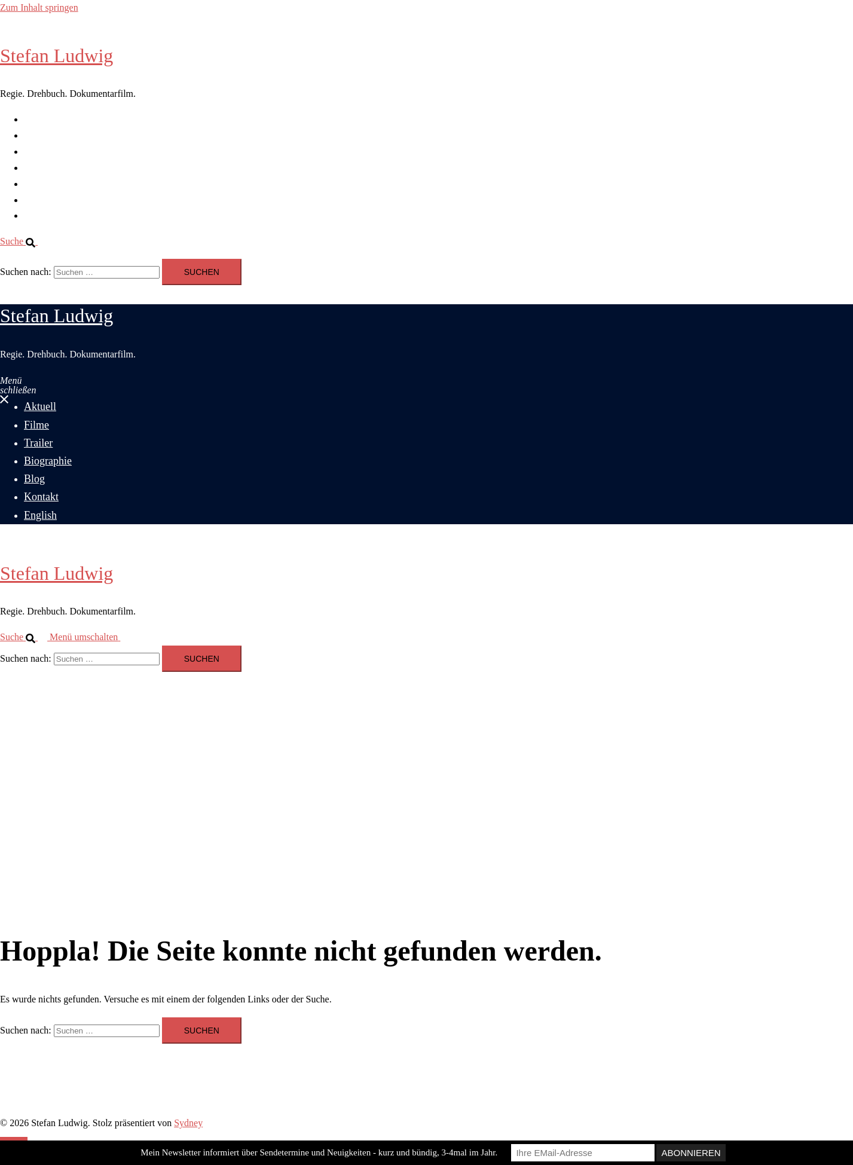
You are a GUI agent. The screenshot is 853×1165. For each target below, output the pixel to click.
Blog (33, 184)
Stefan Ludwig (56, 55)
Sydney (188, 1123)
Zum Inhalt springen (39, 7)
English (38, 215)
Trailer (37, 151)
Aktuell (38, 119)
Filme (35, 135)
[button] (23, 241)
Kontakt (39, 200)
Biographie (45, 168)
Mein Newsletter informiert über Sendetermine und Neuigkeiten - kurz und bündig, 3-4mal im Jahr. (318, 1152)
